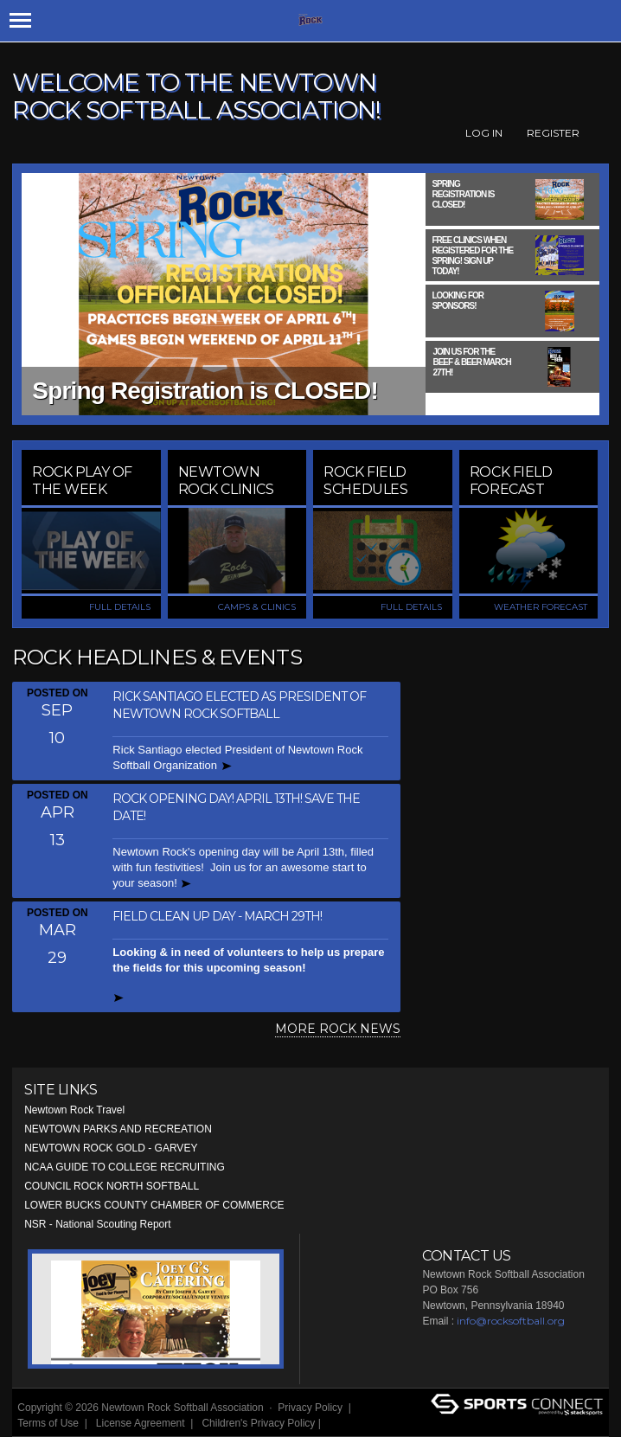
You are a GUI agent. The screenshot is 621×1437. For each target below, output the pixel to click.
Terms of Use (48, 1423)
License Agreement (140, 1423)
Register (553, 132)
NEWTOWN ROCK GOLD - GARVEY (110, 1148)
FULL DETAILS (119, 607)
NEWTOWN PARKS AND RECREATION (118, 1129)
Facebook (599, 133)
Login (344, 1423)
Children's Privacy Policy (258, 1423)
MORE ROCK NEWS (337, 1028)
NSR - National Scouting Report (97, 1224)
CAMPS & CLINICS (257, 607)
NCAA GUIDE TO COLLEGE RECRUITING (124, 1167)
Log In (484, 132)
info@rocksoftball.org (511, 1320)
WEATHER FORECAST (540, 607)
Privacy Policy (310, 1408)
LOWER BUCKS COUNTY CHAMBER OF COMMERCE (154, 1205)
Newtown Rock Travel (74, 1110)
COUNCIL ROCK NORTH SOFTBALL (111, 1186)
